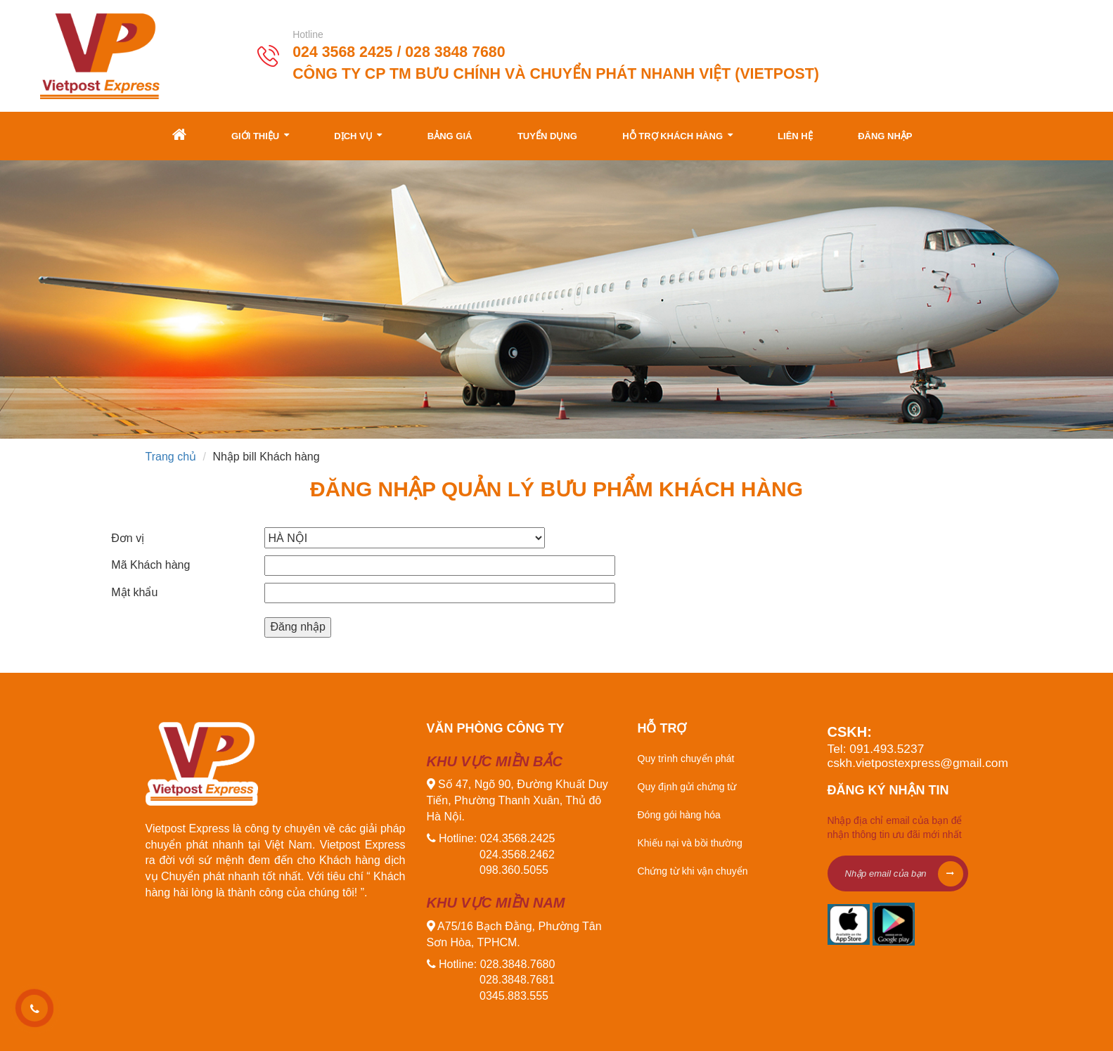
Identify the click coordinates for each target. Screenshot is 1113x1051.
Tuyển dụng (547, 136)
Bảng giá (449, 136)
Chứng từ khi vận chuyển (693, 871)
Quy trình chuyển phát (686, 758)
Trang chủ (171, 457)
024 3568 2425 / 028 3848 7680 (398, 52)
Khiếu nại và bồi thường (690, 843)
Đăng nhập (885, 136)
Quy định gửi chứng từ (687, 786)
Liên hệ (795, 136)
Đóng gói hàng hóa (679, 814)
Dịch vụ (358, 135)
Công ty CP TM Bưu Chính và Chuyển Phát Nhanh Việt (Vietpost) (555, 73)
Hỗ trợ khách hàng (677, 135)
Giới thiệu (260, 135)
